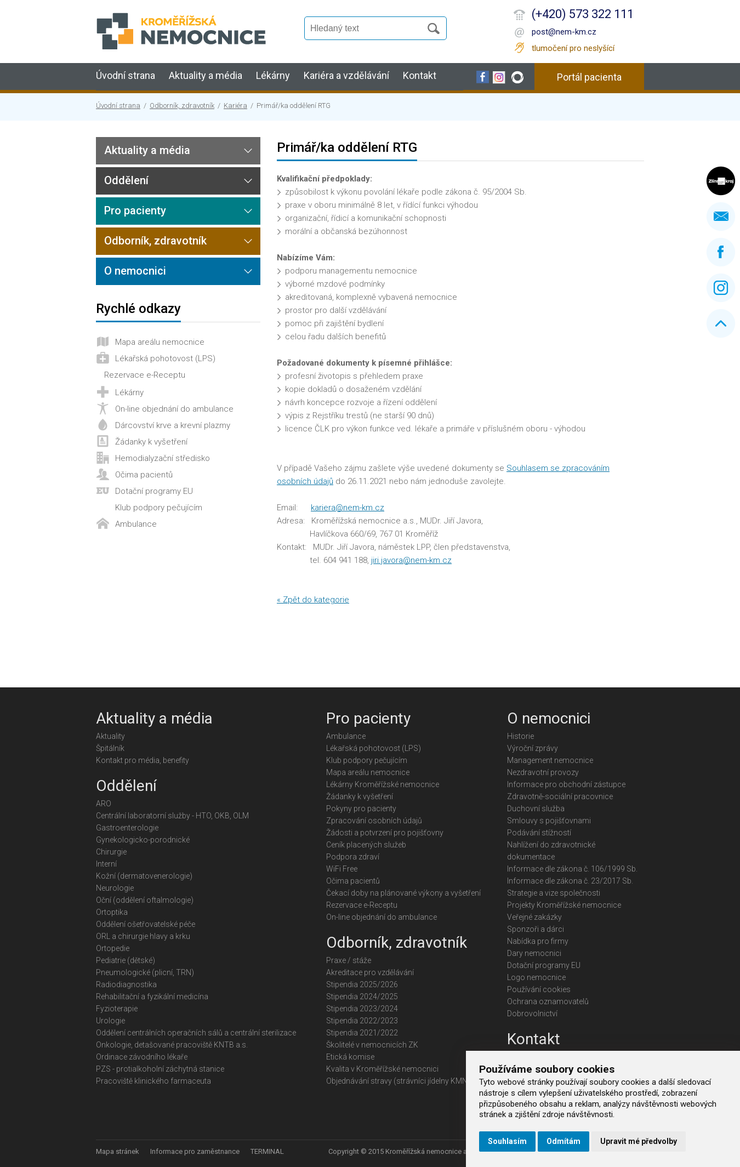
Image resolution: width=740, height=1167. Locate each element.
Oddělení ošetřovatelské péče (145, 924)
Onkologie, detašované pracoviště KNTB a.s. (172, 1044)
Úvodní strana (125, 75)
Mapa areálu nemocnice (159, 342)
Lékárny (273, 75)
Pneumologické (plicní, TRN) (145, 972)
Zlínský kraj (720, 180)
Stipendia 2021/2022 (362, 1032)
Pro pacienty (135, 210)
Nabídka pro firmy (537, 941)
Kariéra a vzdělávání (346, 75)
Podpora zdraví (352, 856)
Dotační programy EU (154, 491)
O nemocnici (135, 270)
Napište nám (720, 216)
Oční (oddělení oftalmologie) (144, 900)
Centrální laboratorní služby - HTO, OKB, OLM (172, 815)
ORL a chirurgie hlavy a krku (143, 936)
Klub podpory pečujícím (158, 508)
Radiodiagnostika (126, 984)
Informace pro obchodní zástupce (566, 784)
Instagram (720, 287)
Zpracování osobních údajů (374, 820)
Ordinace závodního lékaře (141, 1056)
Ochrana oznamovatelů (548, 1001)
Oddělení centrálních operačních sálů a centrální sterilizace (196, 1032)
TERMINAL (267, 1151)
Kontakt (419, 75)
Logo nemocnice (536, 977)
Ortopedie (112, 948)
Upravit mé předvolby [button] (638, 1141)
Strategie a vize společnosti (553, 893)
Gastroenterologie (127, 827)
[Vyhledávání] (367, 28)
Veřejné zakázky (534, 917)
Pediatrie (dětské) (125, 960)
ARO (103, 803)
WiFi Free (341, 868)
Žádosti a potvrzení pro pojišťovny (384, 832)
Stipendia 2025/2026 (362, 984)
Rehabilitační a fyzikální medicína (152, 996)
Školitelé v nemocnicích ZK (372, 1044)
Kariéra (235, 105)
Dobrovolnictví (532, 1013)
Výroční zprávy (532, 748)
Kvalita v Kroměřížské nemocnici (382, 1068)
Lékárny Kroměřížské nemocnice (382, 784)
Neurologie (115, 888)
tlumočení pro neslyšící (573, 48)
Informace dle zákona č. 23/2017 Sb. (570, 880)
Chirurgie (111, 851)
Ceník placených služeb (366, 844)
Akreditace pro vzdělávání (370, 972)
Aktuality (110, 736)
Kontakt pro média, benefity (142, 760)
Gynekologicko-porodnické (143, 839)
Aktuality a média (205, 75)
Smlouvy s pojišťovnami (549, 820)
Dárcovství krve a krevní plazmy (172, 425)
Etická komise (350, 1056)
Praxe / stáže (348, 960)
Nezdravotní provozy (543, 772)
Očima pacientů (144, 475)
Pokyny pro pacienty (361, 808)
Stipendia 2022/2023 (362, 1020)
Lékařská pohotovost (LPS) (165, 358)
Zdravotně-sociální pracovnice (560, 796)
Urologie (110, 1020)
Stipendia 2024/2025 (362, 996)
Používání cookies (539, 989)
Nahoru (720, 323)
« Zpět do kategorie (313, 600)
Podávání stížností (539, 832)
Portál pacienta (589, 77)
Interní (106, 863)
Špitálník (110, 748)
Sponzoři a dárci (535, 929)
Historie (520, 736)
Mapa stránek (117, 1151)
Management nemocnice (550, 760)
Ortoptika (112, 912)
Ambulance (136, 524)
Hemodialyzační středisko (162, 458)
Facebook (720, 252)
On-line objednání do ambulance (174, 409)
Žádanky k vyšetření (151, 442)
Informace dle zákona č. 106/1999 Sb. (572, 868)
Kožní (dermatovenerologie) (144, 876)
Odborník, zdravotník (182, 105)
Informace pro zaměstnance (195, 1151)
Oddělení (126, 180)
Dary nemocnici (534, 953)
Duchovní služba (536, 808)
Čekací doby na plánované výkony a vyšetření (403, 893)
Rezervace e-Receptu (144, 375)
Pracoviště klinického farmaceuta (153, 1081)
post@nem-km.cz (564, 32)
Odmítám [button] (563, 1141)
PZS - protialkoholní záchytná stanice (160, 1068)
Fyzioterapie (117, 1008)
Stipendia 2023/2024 (362, 1008)
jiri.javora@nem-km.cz (411, 560)
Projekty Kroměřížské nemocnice (564, 905)
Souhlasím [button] (507, 1141)
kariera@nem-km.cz (347, 508)
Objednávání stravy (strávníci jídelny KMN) (398, 1081)
